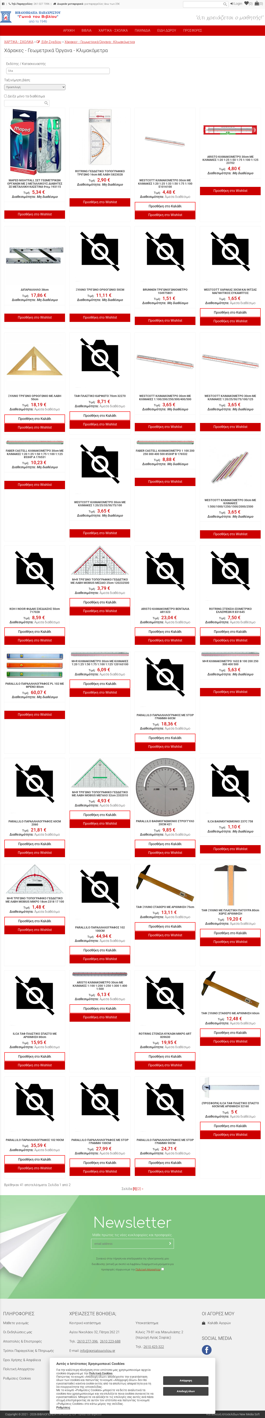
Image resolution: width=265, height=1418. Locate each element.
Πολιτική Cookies (100, 1373)
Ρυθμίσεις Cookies (17, 1378)
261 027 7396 (29, 3)
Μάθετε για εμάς (16, 1323)
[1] (134, 1189)
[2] (139, 1189)
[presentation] (132, 1284)
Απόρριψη (186, 1380)
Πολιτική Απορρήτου (148, 1269)
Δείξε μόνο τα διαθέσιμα (24, 96)
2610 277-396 (87, 1341)
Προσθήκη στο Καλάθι (165, 206)
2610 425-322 (153, 1347)
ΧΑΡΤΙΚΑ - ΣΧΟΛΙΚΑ (18, 42)
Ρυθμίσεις (63, 1407)
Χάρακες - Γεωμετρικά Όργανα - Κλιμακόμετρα (100, 42)
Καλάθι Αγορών (216, 1323)
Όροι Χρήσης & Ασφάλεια (22, 1360)
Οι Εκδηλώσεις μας (17, 1332)
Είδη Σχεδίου (49, 42)
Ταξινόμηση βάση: (17, 80)
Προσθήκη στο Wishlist (35, 214)
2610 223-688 (110, 1341)
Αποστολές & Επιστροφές (22, 1341)
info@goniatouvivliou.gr (97, 1351)
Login (236, 4)
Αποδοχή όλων (186, 1391)
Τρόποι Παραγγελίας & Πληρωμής (28, 1351)
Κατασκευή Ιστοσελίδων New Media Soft (233, 1414)
